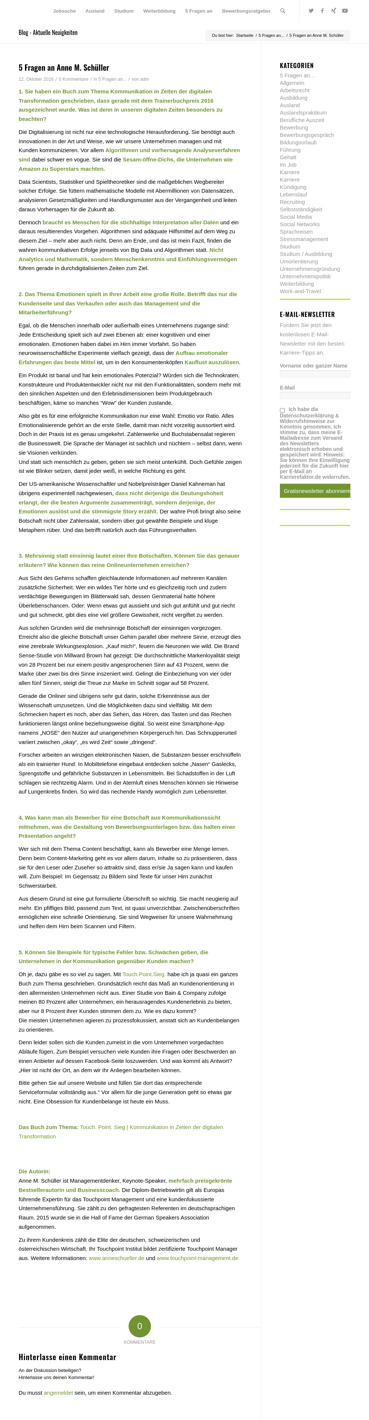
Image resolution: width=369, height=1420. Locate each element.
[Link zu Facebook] (322, 10)
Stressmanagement (304, 239)
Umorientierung (299, 261)
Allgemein (292, 83)
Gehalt (288, 157)
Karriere (290, 172)
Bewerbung (294, 127)
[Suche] (282, 11)
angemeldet (58, 1392)
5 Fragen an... (112, 79)
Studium (290, 246)
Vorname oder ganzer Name (313, 366)
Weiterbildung (297, 284)
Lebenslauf (293, 194)
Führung (290, 150)
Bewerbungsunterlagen (147, 827)
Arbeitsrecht (295, 90)
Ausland (290, 105)
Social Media (296, 217)
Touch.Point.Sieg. (144, 974)
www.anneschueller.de (116, 1258)
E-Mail (287, 388)
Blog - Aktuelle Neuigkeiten (48, 32)
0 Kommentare (74, 79)
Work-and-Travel (300, 291)
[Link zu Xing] (333, 10)
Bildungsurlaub (298, 142)
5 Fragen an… (298, 75)
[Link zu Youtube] (344, 10)
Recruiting (292, 202)
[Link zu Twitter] (311, 10)
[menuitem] (64, 11)
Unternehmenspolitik (305, 276)
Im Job (288, 164)
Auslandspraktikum (303, 112)
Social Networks (300, 224)
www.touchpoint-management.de (197, 1258)
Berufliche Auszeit (302, 120)
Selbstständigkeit (301, 209)
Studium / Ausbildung (306, 254)
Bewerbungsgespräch (307, 135)
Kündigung (293, 187)
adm (144, 79)
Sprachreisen (296, 231)
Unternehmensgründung (310, 269)
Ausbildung (294, 97)
